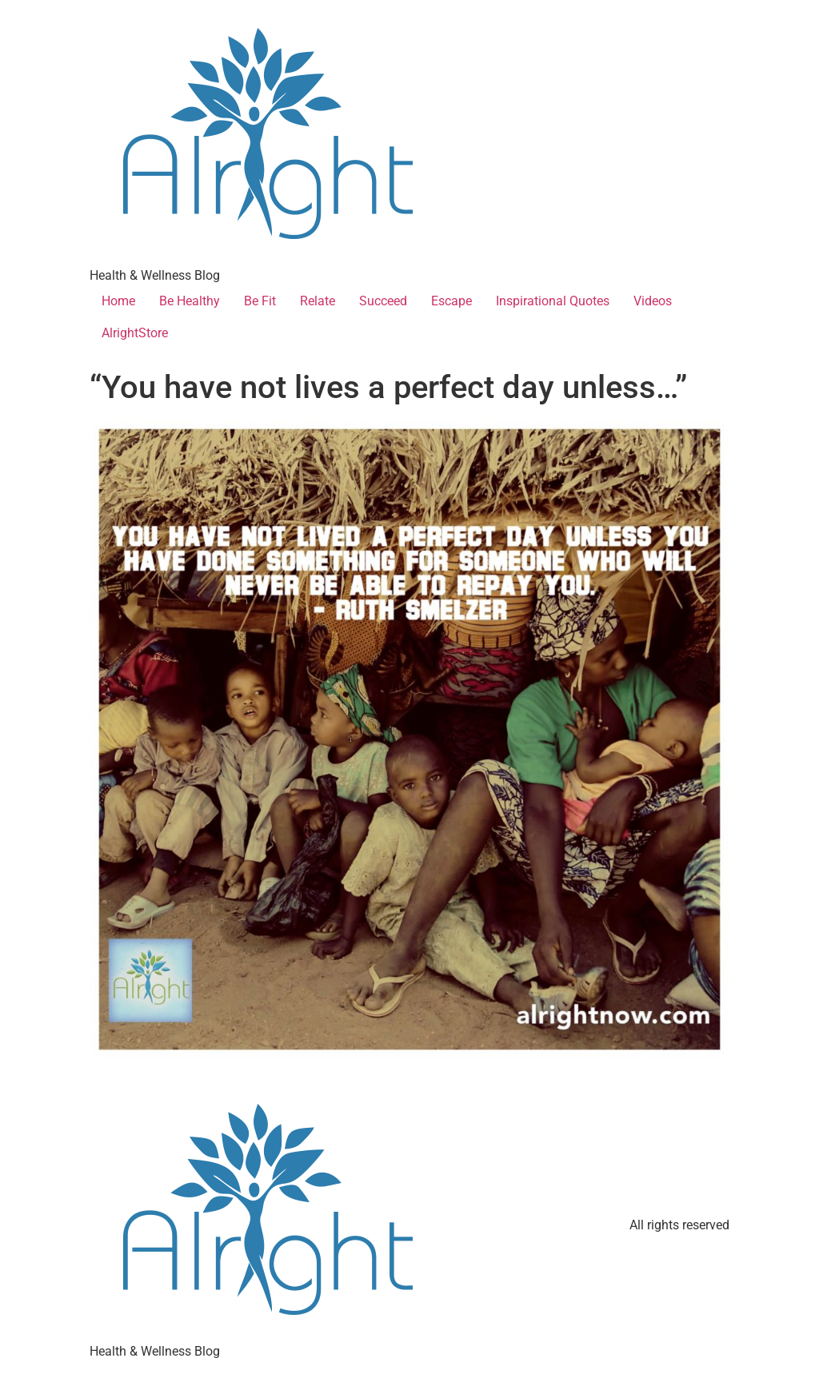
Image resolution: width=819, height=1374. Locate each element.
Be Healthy (189, 301)
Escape (451, 301)
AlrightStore (135, 333)
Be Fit (260, 301)
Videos (652, 301)
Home (118, 301)
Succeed (383, 301)
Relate (317, 301)
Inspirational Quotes (552, 301)
